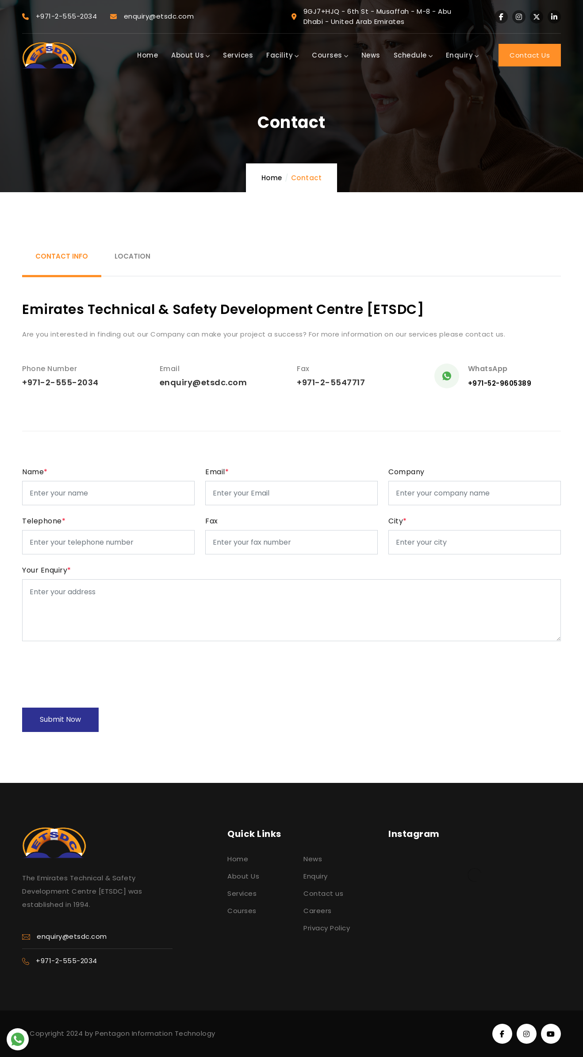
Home (147, 55)
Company (406, 472)
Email (217, 472)
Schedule (413, 55)
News (370, 55)
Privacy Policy (326, 928)
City (397, 521)
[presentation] (89, 669)
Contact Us (530, 55)
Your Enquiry (46, 570)
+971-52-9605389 (500, 383)
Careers (317, 910)
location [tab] (132, 256)
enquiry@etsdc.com (203, 382)
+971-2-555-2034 (60, 382)
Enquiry (462, 55)
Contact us (323, 893)
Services (238, 55)
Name (35, 472)
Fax (211, 521)
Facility (282, 55)
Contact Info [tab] (61, 256)
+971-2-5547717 (331, 382)
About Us (190, 55)
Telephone (43, 521)
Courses (330, 55)
